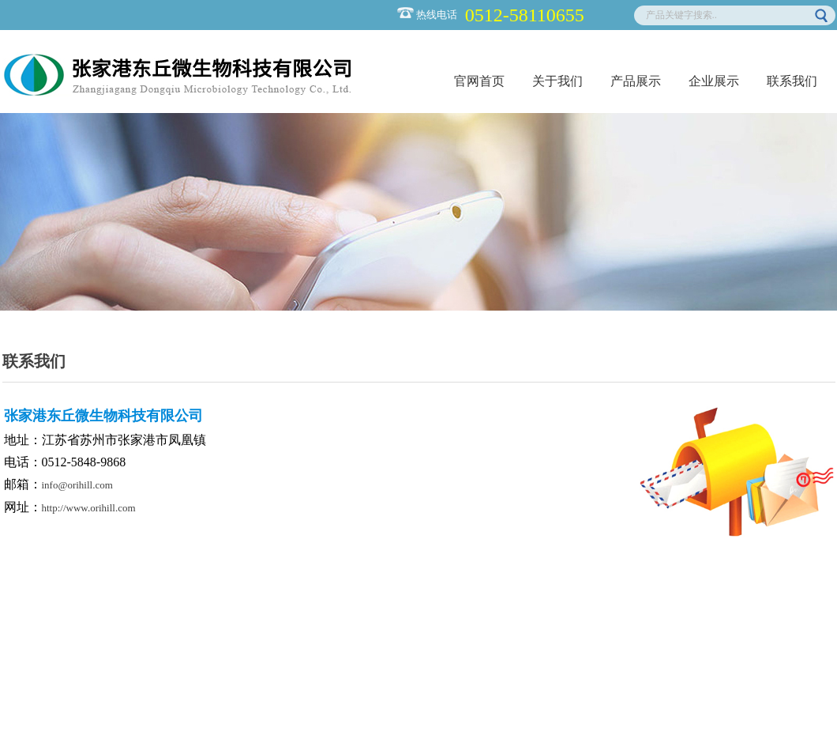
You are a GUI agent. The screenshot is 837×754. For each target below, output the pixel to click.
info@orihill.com (77, 485)
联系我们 (792, 81)
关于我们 (557, 81)
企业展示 (714, 81)
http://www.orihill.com (89, 508)
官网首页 (479, 81)
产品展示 (635, 81)
